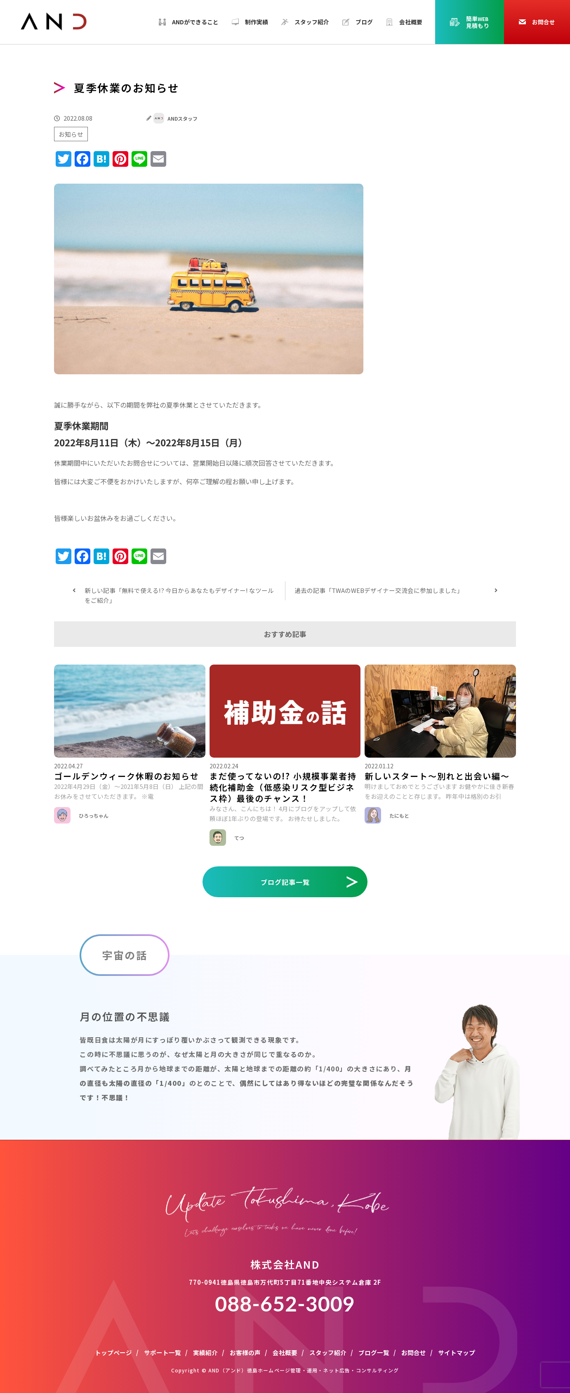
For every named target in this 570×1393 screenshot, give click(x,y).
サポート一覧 (162, 1352)
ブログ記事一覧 (285, 882)
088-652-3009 (285, 1303)
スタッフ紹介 (327, 1352)
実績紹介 (205, 1352)
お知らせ (71, 134)
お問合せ (413, 1352)
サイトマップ (456, 1352)
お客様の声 (245, 1352)
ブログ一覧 (373, 1352)
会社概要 (285, 1352)
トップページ (113, 1352)
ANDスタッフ (175, 118)
